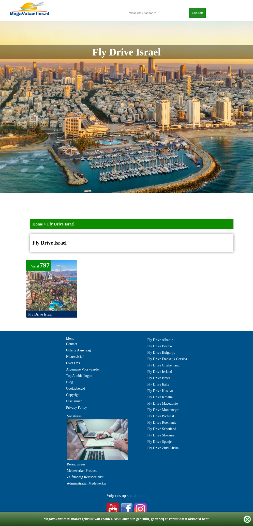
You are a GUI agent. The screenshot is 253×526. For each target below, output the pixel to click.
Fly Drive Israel (158, 378)
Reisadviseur (76, 464)
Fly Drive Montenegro (163, 410)
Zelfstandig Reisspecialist (85, 477)
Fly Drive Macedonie (162, 403)
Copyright (73, 395)
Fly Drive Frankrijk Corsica (167, 359)
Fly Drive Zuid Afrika (162, 448)
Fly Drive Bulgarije (161, 352)
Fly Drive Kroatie (160, 397)
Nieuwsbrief (75, 357)
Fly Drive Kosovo (160, 391)
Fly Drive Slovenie (160, 435)
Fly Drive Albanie (160, 340)
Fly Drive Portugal (160, 416)
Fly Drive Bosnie (159, 346)
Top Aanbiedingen (79, 376)
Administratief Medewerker (87, 483)
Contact (71, 344)
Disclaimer (74, 401)
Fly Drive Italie (158, 384)
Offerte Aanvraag (78, 350)
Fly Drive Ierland (159, 372)
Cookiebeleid (75, 388)
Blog (69, 382)
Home (38, 224)
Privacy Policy (76, 407)
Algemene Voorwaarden (83, 369)
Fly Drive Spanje (159, 442)
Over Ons (73, 363)
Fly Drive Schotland (161, 429)
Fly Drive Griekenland (163, 365)
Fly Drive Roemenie (161, 422)
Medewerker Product (82, 471)
